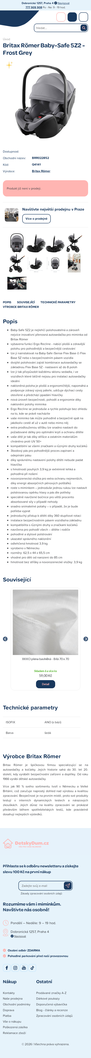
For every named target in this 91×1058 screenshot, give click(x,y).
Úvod (6, 39)
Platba (7, 1016)
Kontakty (9, 993)
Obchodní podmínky (16, 1004)
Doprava (8, 1010)
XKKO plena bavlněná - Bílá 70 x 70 (45, 659)
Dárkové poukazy (48, 998)
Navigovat (64, 3)
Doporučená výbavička (51, 1004)
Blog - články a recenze (52, 1010)
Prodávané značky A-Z (51, 993)
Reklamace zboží (14, 1033)
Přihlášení (61, 17)
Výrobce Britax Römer (21, 307)
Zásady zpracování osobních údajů (41, 893)
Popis (7, 302)
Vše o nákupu (12, 1021)
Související (26, 302)
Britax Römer (41, 171)
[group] (45, 639)
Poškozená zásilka (15, 1027)
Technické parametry (58, 302)
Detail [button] (45, 684)
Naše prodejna (12, 998)
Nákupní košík (72, 17)
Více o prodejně (36, 218)
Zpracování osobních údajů (54, 1016)
